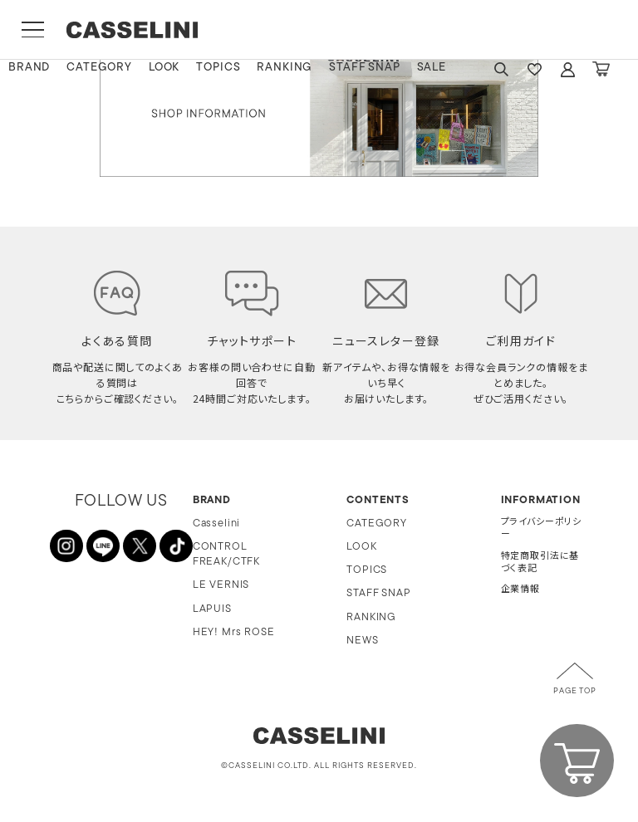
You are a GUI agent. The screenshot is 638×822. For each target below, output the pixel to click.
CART (600, 69)
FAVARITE (534, 69)
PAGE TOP (574, 691)
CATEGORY (99, 67)
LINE (103, 546)
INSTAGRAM (66, 546)
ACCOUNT (567, 69)
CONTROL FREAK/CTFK (226, 554)
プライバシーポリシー (541, 529)
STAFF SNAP (364, 67)
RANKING (284, 67)
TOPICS (218, 67)
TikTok (176, 546)
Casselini (217, 523)
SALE (431, 67)
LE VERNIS (221, 585)
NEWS (362, 640)
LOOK (164, 67)
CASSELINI (132, 30)
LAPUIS (212, 609)
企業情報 (520, 589)
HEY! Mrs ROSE (234, 632)
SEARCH (500, 69)
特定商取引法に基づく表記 (540, 563)
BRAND (29, 67)
